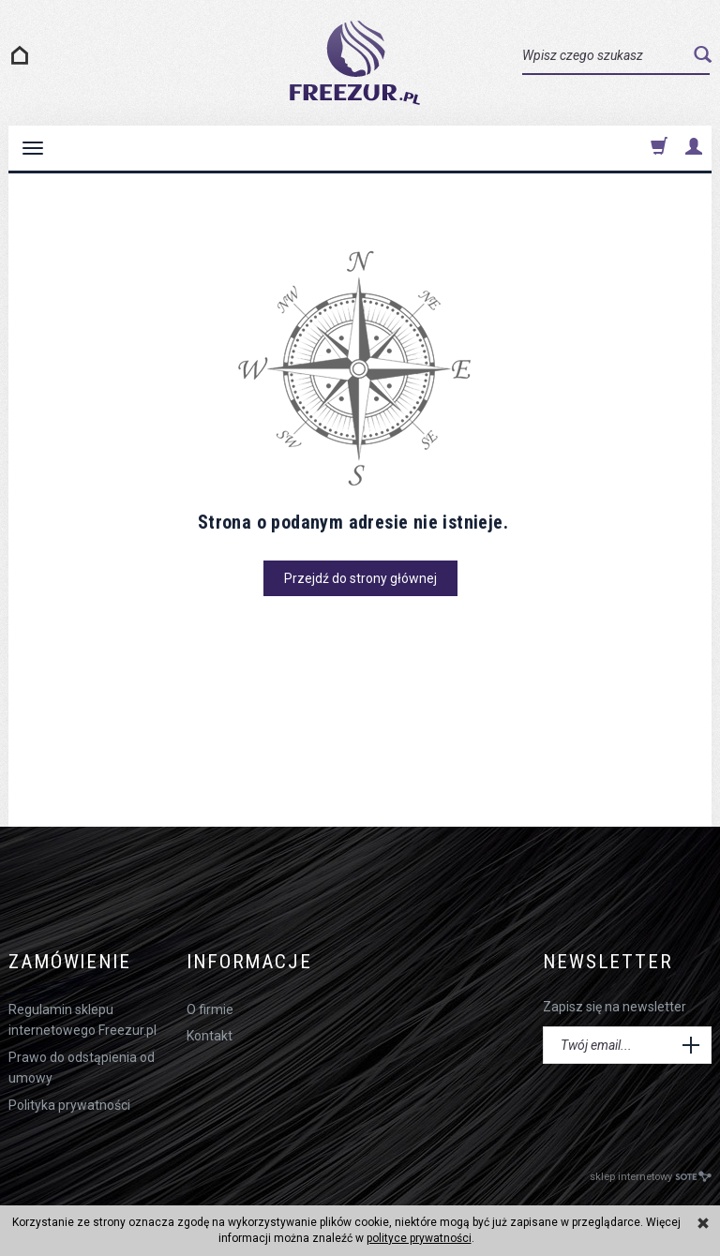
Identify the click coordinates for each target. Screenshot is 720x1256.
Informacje (249, 962)
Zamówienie (69, 962)
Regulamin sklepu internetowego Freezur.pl (82, 1020)
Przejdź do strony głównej (360, 578)
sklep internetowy (651, 1177)
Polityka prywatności (69, 1105)
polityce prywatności (419, 1238)
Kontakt (209, 1035)
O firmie (210, 1009)
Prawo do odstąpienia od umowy (81, 1067)
